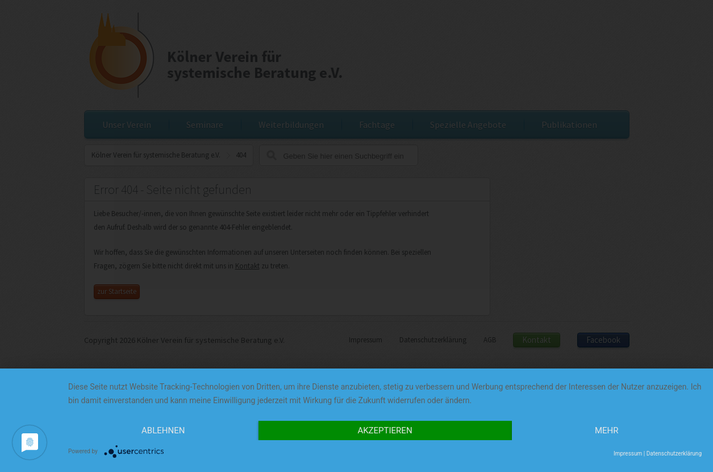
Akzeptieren (384, 430)
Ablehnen (163, 430)
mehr (607, 430)
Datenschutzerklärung (674, 453)
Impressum (628, 453)
